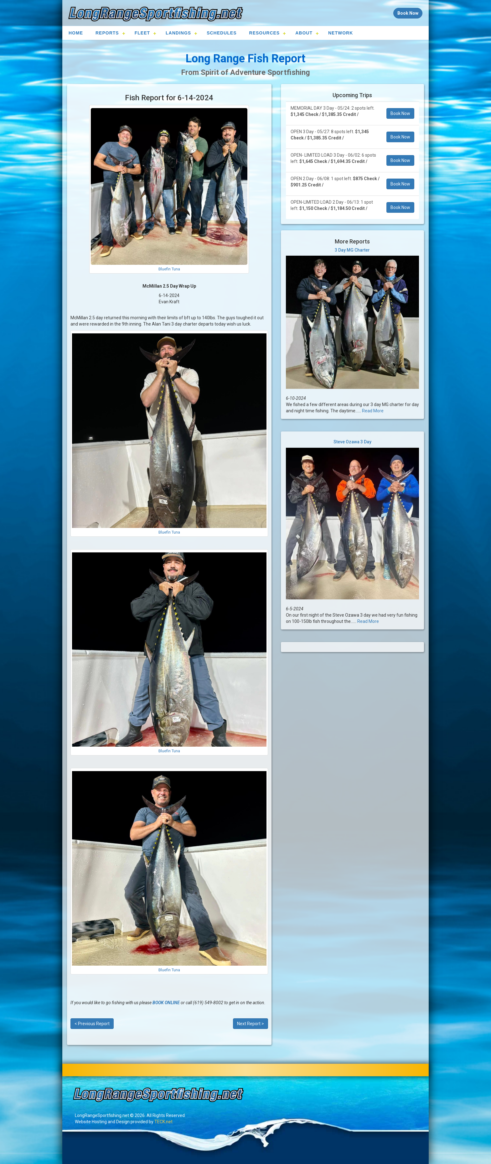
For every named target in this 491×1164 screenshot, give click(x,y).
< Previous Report (92, 1023)
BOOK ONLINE (166, 1002)
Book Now (400, 113)
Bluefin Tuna (169, 269)
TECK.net (163, 1121)
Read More (373, 410)
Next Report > (250, 1023)
